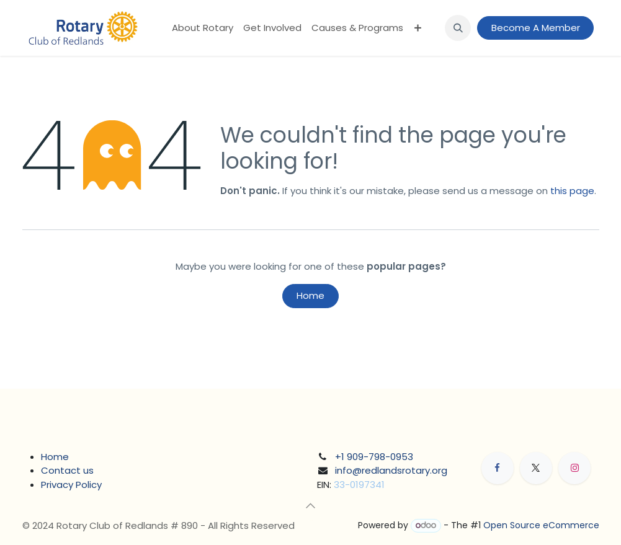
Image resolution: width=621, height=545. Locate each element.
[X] (536, 468)
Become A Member (535, 27)
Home (310, 295)
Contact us (67, 470)
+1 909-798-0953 (374, 456)
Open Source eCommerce (541, 525)
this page (572, 190)
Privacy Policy (71, 484)
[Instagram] (574, 468)
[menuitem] (202, 28)
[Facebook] (497, 468)
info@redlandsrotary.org (391, 470)
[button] (458, 28)
